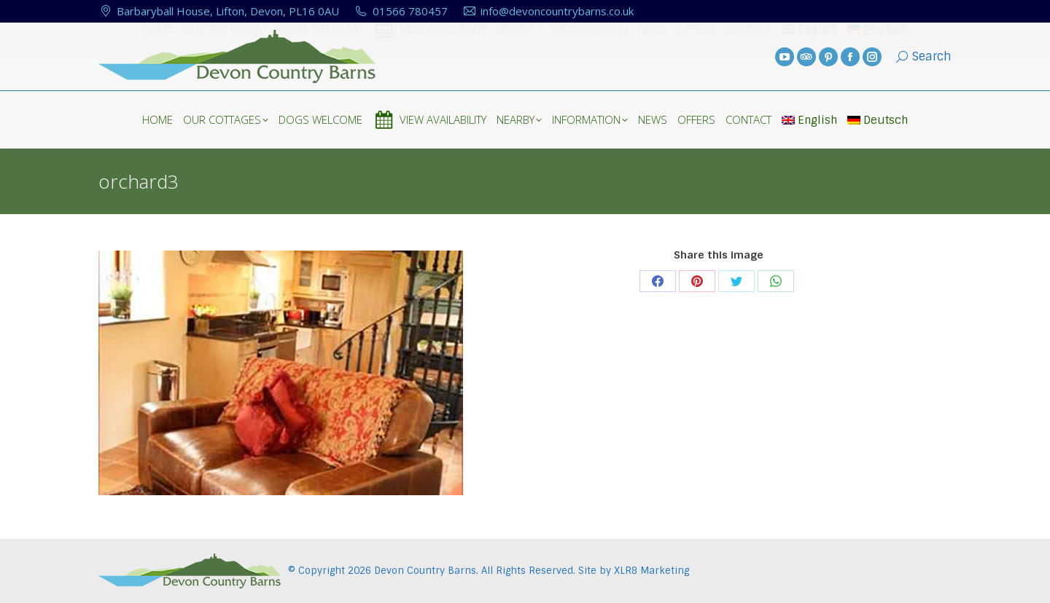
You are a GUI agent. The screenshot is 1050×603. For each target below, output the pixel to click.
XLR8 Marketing (651, 570)
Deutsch (877, 120)
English (809, 120)
